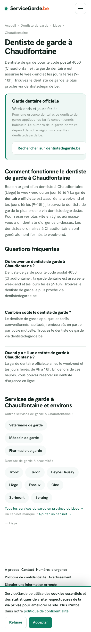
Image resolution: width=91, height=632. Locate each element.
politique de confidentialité (46, 611)
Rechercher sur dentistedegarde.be (49, 148)
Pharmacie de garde (25, 450)
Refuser (15, 622)
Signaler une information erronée (31, 584)
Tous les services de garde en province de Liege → (44, 508)
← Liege (11, 523)
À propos (12, 569)
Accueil (10, 25)
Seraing (41, 497)
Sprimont (17, 497)
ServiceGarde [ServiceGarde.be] (29, 8)
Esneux (35, 485)
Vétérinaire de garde (26, 425)
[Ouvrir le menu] (80, 8)
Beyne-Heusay (62, 472)
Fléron (35, 472)
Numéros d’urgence (51, 569)
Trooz (14, 472)
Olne (55, 485)
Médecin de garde (24, 437)
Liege (57, 25)
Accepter (40, 622)
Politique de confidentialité (25, 577)
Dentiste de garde (35, 25)
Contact (27, 569)
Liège (13, 485)
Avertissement (60, 577)
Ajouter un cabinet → (55, 514)
